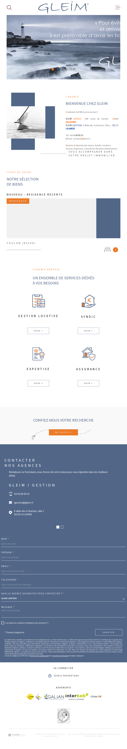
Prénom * (7, 552)
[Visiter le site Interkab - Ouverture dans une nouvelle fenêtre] (76, 696)
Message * (8, 607)
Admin (107, 734)
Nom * (5, 539)
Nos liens (115, 734)
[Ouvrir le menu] (117, 7)
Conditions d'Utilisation (60, 656)
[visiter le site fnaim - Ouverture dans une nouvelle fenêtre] (30, 697)
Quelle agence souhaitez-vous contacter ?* (32, 593)
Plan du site (85, 734)
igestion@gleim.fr (23, 502)
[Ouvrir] (9, 7)
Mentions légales (97, 734)
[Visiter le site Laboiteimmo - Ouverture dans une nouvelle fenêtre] (17, 735)
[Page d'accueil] (63, 7)
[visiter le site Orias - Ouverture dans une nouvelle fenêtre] (96, 696)
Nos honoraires (74, 734)
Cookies (100, 736)
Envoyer (109, 632)
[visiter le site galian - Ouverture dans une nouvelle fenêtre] (54, 697)
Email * (6, 566)
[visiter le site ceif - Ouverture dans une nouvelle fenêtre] (38, 697)
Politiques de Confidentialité (39, 656)
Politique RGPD (89, 736)
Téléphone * (9, 580)
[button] (53, 69)
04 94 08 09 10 (21, 493)
